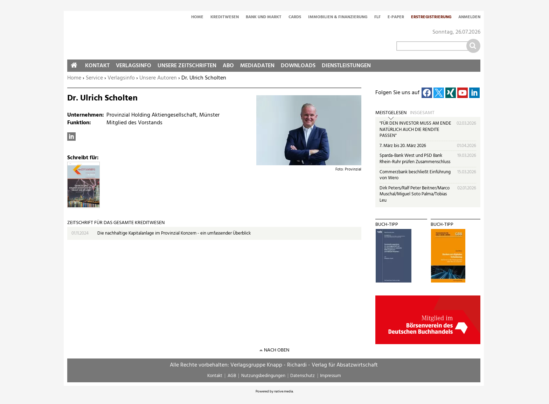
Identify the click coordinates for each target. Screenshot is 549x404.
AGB (232, 376)
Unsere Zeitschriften (187, 65)
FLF (377, 17)
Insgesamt (422, 113)
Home (197, 17)
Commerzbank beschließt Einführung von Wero (415, 175)
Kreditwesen (224, 17)
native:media (283, 391)
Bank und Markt (264, 17)
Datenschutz (302, 376)
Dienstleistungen (346, 65)
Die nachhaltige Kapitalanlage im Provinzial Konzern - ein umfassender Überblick (174, 233)
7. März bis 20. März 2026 (403, 145)
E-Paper (396, 17)
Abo (228, 65)
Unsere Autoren (158, 78)
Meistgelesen (390, 113)
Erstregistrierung (431, 17)
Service (94, 78)
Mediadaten (257, 65)
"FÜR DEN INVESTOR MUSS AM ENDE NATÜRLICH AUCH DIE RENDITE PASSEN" (415, 129)
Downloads (298, 65)
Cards (295, 17)
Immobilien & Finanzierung (337, 17)
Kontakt (97, 65)
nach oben (276, 350)
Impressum (330, 376)
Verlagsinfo (121, 78)
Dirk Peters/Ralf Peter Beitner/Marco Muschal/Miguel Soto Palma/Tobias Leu (415, 194)
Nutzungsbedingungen (263, 376)
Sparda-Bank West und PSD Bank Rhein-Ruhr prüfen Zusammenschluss (415, 159)
